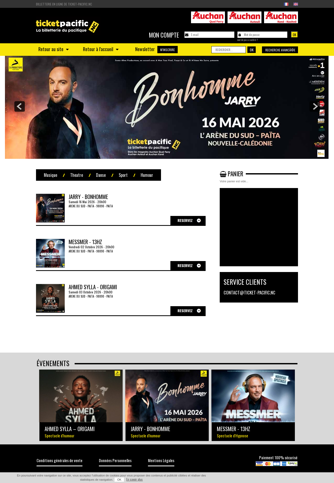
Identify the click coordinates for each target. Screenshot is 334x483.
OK (119, 479)
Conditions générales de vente (59, 460)
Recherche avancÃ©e (280, 50)
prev (19, 106)
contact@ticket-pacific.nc (249, 292)
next (314, 106)
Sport (123, 175)
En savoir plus (134, 479)
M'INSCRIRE (167, 49)
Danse (101, 175)
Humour (147, 175)
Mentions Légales (161, 460)
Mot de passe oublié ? (247, 40)
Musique (50, 175)
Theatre (76, 175)
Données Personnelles (115, 460)
